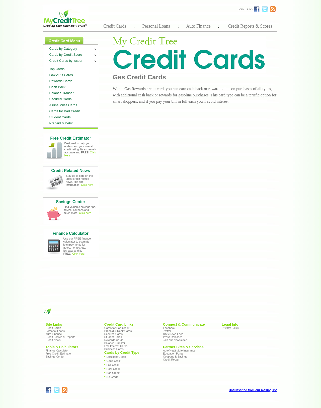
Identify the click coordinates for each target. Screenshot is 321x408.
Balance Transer (61, 93)
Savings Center (70, 202)
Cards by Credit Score (73, 55)
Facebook (169, 327)
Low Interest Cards (115, 345)
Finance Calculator (71, 233)
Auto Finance (198, 26)
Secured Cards (60, 99)
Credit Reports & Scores (250, 26)
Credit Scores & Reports (60, 336)
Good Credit (114, 360)
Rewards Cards (60, 81)
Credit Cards (114, 26)
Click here (87, 184)
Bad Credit (113, 372)
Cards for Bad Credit (64, 111)
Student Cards (60, 117)
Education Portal (173, 353)
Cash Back (57, 87)
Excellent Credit (116, 356)
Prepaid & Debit (61, 123)
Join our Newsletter (175, 339)
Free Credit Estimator (70, 138)
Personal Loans (156, 26)
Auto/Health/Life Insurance (179, 350)
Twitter (167, 330)
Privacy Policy (230, 327)
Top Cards (57, 69)
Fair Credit (113, 364)
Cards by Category (73, 49)
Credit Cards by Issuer (73, 61)
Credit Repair (171, 359)
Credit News (53, 339)
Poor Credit (114, 368)
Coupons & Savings (175, 356)
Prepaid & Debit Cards (118, 330)
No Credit (112, 376)
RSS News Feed (173, 333)
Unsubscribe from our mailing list (253, 390)
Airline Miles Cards (63, 105)
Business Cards (114, 349)
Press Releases (172, 336)
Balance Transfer (114, 342)
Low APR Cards (61, 75)
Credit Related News (70, 170)
